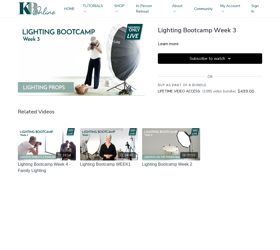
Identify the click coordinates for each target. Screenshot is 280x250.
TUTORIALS (92, 7)
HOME (69, 8)
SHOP (119, 7)
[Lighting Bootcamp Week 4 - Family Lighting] (47, 167)
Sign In (255, 8)
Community (203, 8)
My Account (230, 7)
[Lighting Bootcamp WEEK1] (109, 164)
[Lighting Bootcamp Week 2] (171, 164)
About (177, 7)
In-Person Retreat (144, 8)
